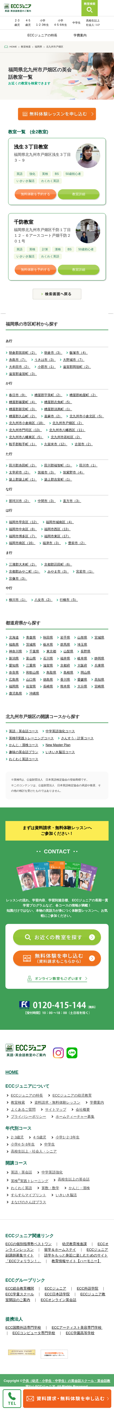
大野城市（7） (73, 360)
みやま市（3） (58, 571)
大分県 (82, 686)
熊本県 (65, 686)
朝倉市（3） (53, 353)
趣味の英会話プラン (23, 752)
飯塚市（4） (78, 353)
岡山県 (85, 672)
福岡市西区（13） (57, 529)
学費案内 (80, 35)
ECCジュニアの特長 (42, 35)
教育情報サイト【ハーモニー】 (76, 1261)
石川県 (48, 658)
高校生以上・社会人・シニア (34, 1151)
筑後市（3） (47, 472)
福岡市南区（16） (22, 543)
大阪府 (82, 665)
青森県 (31, 637)
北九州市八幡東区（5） (26, 437)
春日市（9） (18, 395)
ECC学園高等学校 (80, 1333)
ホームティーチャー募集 (75, 1117)
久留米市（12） (55, 444)
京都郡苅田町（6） (58, 564)
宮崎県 (99, 686)
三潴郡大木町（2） (23, 564)
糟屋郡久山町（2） (23, 416)
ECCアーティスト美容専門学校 (77, 1327)
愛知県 (14, 665)
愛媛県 (82, 679)
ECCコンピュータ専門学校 (33, 1333)
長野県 (85, 651)
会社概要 (83, 1109)
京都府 (65, 665)
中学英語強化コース (60, 731)
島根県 (68, 672)
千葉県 (34, 651)
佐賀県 (31, 686)
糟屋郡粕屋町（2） (83, 395)
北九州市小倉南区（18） (27, 423)
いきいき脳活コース (60, 752)
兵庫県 (99, 665)
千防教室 (23, 222)
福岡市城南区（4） (60, 522)
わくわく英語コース (23, 759)
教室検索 (18, 1102)
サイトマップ (55, 1109)
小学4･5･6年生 (23, 1144)
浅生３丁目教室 (31, 147)
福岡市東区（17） (57, 536)
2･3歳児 (17, 1137)
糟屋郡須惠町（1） (58, 409)
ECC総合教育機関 (19, 1288)
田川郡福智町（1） (58, 465)
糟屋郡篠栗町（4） (23, 402)
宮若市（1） (85, 571)
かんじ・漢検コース (23, 745)
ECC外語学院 (87, 1288)
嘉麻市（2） (53, 416)
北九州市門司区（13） (25, 430)
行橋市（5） (69, 600)
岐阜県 (82, 658)
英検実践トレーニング (29, 1181)
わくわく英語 (21, 1188)
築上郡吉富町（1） (58, 479)
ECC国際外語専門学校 (23, 1327)
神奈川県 (15, 651)
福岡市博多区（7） (23, 536)
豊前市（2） (77, 543)
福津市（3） (52, 543)
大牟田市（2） (19, 367)
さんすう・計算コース (77, 738)
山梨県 (68, 651)
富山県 (31, 658)
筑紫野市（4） (73, 472)
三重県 (31, 665)
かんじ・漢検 (79, 1188)
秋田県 (48, 637)
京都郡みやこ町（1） (24, 571)
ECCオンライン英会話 (58, 1300)
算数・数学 (50, 1188)
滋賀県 (48, 665)
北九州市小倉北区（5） (86, 416)
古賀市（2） (84, 444)
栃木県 (48, 644)
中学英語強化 (52, 1172)
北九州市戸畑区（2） (68, 423)
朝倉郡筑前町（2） (23, 353)
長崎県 (48, 686)
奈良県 (14, 672)
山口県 (31, 679)
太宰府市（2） (19, 472)
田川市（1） (88, 465)
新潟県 (14, 658)
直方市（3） (72, 501)
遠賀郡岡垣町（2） (77, 367)
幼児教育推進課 (74, 1244)
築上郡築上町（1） (23, 479)
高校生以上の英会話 (74, 1179)
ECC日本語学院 (57, 1294)
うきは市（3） (45, 360)
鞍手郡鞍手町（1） (23, 444)
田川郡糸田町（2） (23, 465)
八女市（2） (43, 600)
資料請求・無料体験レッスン (57, 1102)
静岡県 (99, 658)
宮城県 (99, 637)
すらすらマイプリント (28, 1195)
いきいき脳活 (66, 1195)
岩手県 (65, 637)
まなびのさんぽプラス (28, 1202)
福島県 (14, 644)
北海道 (14, 637)
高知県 (99, 679)
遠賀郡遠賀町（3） (23, 374)
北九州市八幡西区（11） (67, 430)
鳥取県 (51, 672)
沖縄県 (34, 693)
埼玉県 (82, 644)
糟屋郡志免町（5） (58, 402)
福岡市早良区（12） (24, 522)
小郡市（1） (47, 367)
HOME (11, 1072)
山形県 (82, 637)
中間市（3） (47, 501)
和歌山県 (32, 672)
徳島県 (48, 679)
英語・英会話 (21, 1172)
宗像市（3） (18, 578)
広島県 (14, 679)
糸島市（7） (18, 360)
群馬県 (65, 644)
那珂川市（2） (19, 501)
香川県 (65, 679)
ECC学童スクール (19, 1294)
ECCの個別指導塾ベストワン (28, 1244)
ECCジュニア (55, 1288)
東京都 (51, 651)
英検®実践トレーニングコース (31, 738)
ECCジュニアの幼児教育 (71, 1095)
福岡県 (14, 686)
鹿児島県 (15, 693)
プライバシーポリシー (28, 1117)
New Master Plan (58, 745)
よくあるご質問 (23, 1109)
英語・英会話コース (23, 731)
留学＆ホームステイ (60, 1250)
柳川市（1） (18, 600)
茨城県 (31, 644)
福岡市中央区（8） (23, 529)
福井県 (65, 658)
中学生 (76, 22)
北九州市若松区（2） (66, 437)
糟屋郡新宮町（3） (23, 409)
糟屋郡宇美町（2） (48, 395)
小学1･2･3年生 (68, 1137)
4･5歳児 (39, 1137)
